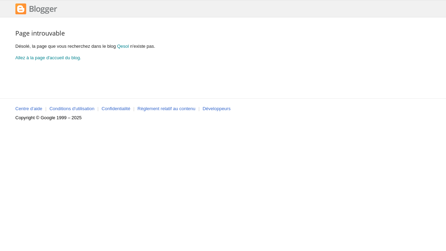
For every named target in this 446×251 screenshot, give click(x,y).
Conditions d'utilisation (71, 108)
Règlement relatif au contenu (166, 108)
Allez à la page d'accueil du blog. (48, 57)
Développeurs (216, 108)
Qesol (123, 46)
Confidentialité (116, 108)
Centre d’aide (28, 108)
